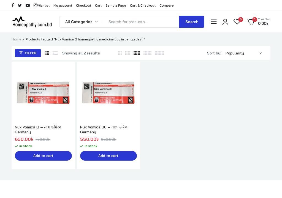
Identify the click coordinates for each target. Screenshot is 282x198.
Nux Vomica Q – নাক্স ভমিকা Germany (38, 129)
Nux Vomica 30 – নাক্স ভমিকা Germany (104, 129)
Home (16, 39)
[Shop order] (246, 53)
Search (191, 21)
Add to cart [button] (43, 156)
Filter (28, 53)
